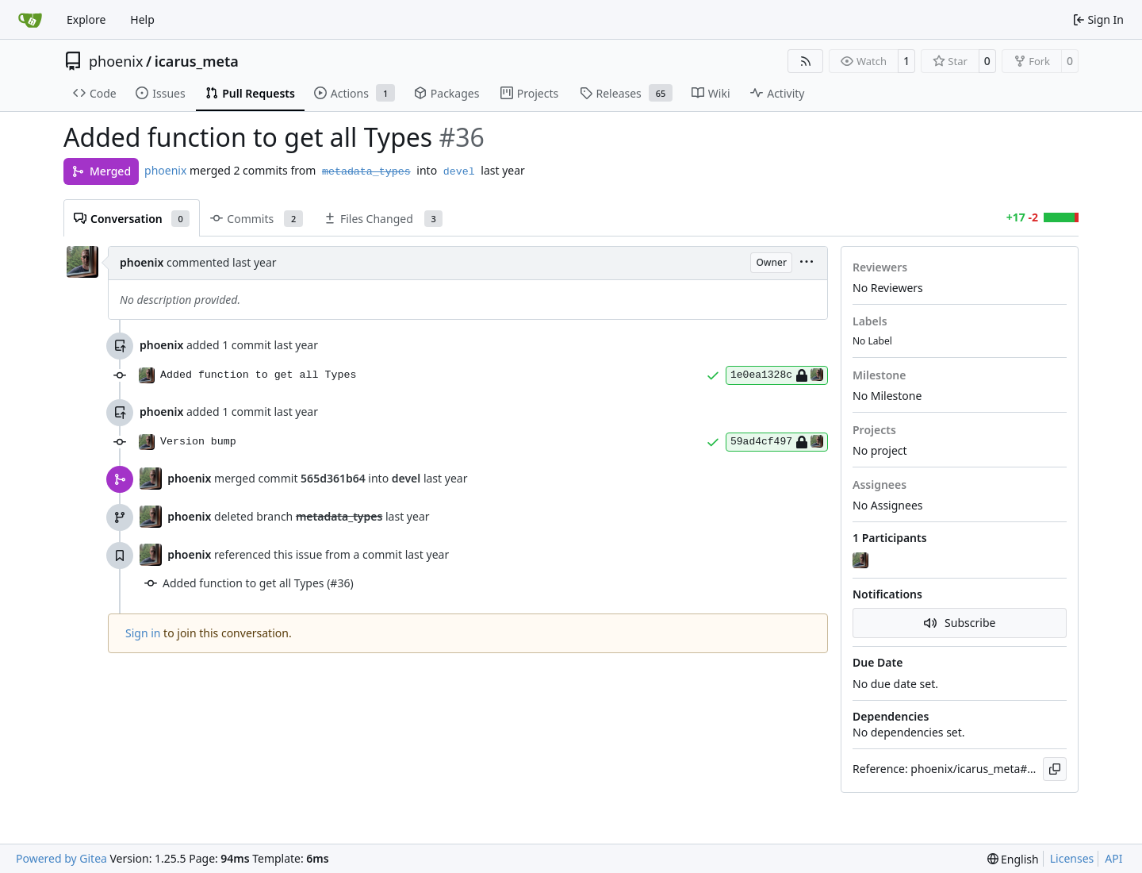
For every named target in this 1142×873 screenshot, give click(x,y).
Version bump (198, 442)
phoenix (116, 61)
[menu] (806, 263)
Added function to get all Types (258, 375)
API (1113, 858)
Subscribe (960, 622)
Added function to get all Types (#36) (258, 582)
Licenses (1072, 858)
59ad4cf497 (776, 442)
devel (459, 172)
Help (142, 19)
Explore (86, 19)
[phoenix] (862, 561)
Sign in (142, 632)
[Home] (30, 20)
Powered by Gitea (61, 858)
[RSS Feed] (806, 61)
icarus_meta (197, 61)
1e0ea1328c (776, 375)
